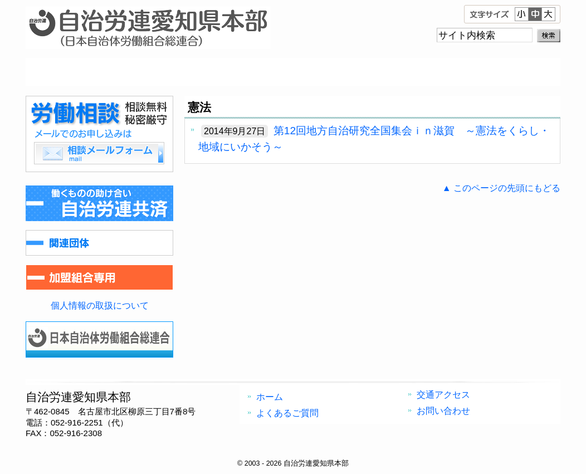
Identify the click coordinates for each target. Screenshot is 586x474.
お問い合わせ (493, 72)
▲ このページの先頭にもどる (501, 188)
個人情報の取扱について (100, 305)
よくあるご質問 (226, 72)
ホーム (92, 72)
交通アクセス (360, 72)
